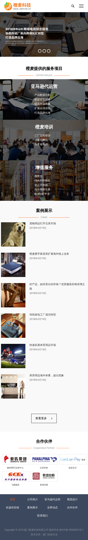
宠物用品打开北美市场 (42, 223)
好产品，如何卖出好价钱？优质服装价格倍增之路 (57, 286)
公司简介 (32, 499)
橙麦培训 (44, 126)
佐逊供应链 (12, 507)
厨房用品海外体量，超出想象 (46, 375)
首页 (12, 499)
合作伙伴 (72, 507)
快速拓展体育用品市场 (42, 344)
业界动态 (52, 507)
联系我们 (42, 515)
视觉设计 (72, 499)
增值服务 (44, 167)
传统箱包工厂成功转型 (42, 314)
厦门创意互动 (50, 534)
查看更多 (43, 418)
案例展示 (32, 507)
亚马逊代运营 (44, 86)
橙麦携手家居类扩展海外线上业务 (49, 253)
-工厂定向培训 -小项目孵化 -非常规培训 (42, 140)
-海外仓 (38, 176)
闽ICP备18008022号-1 (71, 529)
